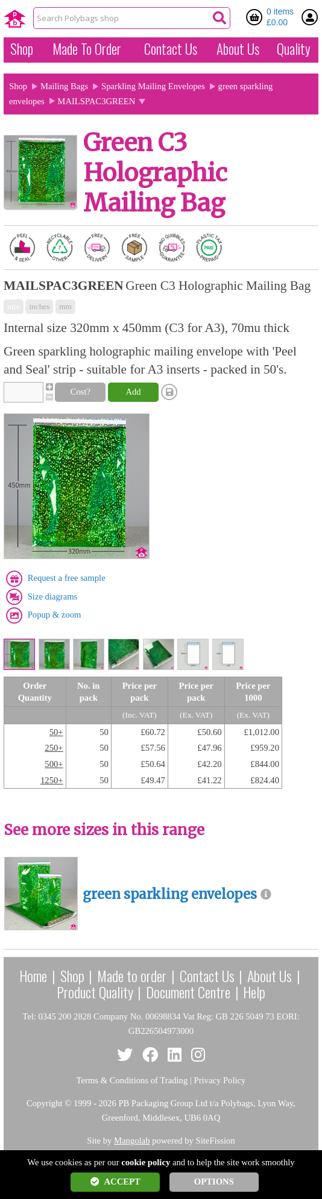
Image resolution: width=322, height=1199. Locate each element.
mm (65, 306)
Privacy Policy (220, 1080)
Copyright (44, 1103)
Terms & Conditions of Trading (132, 1080)
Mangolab (132, 1140)
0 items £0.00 (280, 17)
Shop (21, 49)
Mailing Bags (64, 86)
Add (132, 391)
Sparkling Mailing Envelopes (153, 86)
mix (13, 306)
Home (33, 975)
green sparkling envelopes (170, 894)
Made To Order (86, 49)
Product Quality (95, 992)
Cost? (80, 391)
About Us (237, 49)
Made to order (131, 975)
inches (39, 306)
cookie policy (145, 1162)
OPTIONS (214, 1181)
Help (254, 992)
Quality (294, 49)
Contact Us (170, 49)
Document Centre (188, 992)
